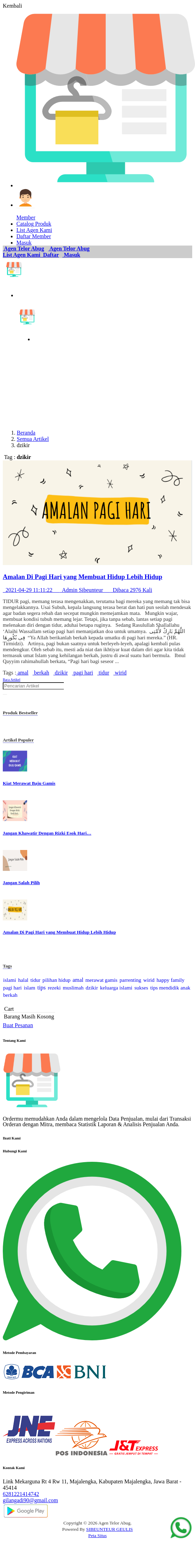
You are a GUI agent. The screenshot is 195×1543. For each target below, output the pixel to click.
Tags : (9, 673)
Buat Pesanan (18, 1025)
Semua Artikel (33, 439)
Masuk (71, 255)
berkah (41, 673)
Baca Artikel (11, 680)
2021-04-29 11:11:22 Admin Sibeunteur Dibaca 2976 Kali (77, 590)
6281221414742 (21, 1494)
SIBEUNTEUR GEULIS (109, 1529)
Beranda (26, 433)
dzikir (60, 673)
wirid (120, 673)
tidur (103, 673)
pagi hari (82, 673)
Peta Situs (97, 1535)
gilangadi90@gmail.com (30, 1500)
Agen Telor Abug (23, 248)
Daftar (50, 255)
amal (22, 673)
